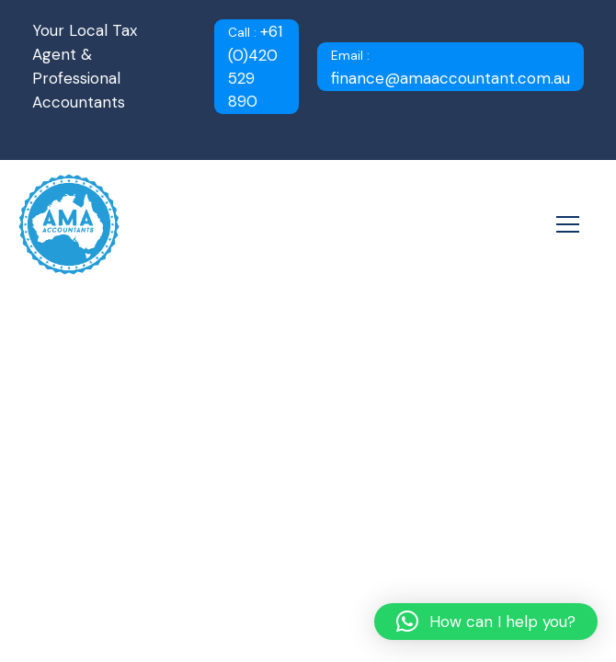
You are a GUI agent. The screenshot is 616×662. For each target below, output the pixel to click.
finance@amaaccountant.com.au (450, 68)
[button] (486, 621)
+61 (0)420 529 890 (255, 66)
